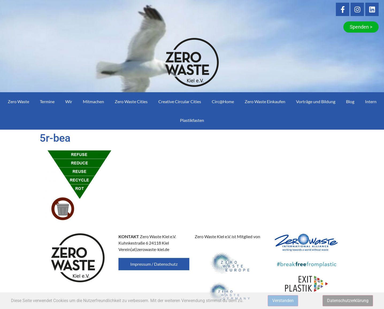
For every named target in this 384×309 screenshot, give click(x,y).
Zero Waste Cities (131, 101)
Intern (371, 101)
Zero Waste (18, 101)
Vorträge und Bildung (315, 101)
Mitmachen (93, 101)
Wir (68, 101)
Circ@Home (223, 101)
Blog (350, 101)
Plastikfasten (192, 120)
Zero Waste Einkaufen (265, 101)
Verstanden (283, 300)
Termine (47, 101)
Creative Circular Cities (179, 101)
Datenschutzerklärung (347, 300)
